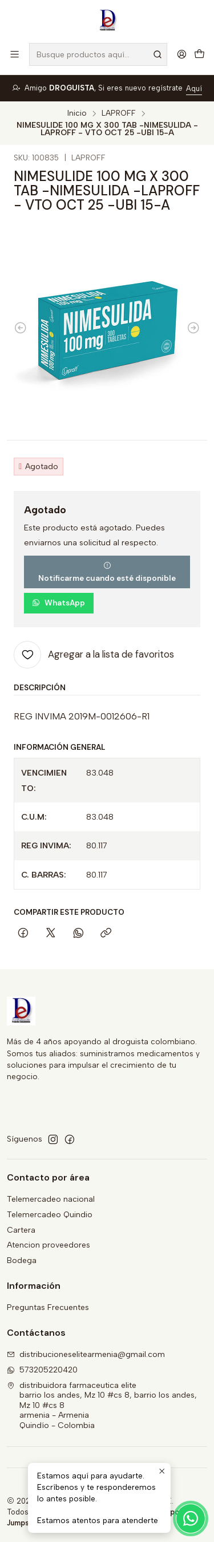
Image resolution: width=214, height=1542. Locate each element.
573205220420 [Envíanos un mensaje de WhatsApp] (42, 1370)
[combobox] (98, 54)
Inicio (77, 113)
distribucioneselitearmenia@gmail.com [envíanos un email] (86, 1354)
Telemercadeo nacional (51, 1199)
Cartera (21, 1230)
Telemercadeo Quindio (49, 1215)
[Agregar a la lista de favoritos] (94, 654)
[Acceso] (181, 54)
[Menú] (14, 54)
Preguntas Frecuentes (48, 1307)
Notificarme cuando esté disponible (107, 572)
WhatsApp (58, 603)
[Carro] (199, 54)
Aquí (194, 88)
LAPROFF (119, 113)
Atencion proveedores (48, 1245)
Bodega (22, 1260)
